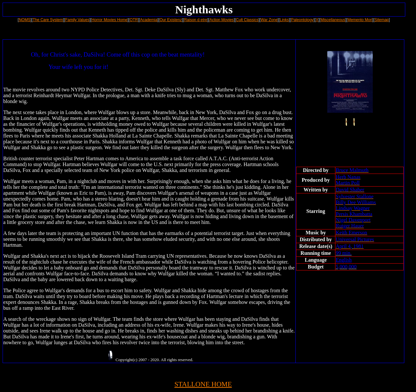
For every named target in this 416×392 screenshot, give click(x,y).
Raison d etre (195, 20)
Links (284, 20)
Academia (148, 20)
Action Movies (221, 20)
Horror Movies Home (110, 20)
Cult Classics (247, 20)
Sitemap (381, 20)
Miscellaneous (332, 20)
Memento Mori (359, 20)
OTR (134, 20)
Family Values (77, 20)
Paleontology (302, 20)
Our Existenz (171, 20)
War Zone (269, 20)
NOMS (25, 20)
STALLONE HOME (203, 384)
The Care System (47, 20)
